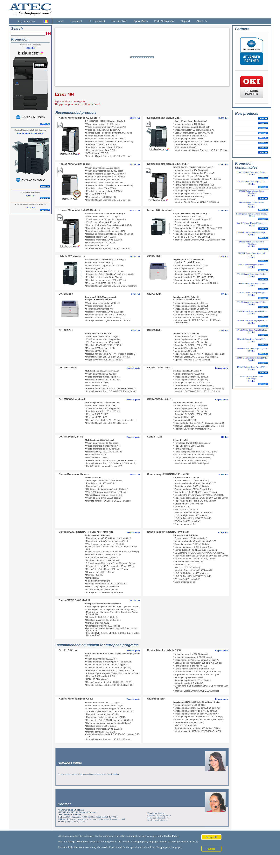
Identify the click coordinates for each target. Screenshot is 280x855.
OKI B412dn (154, 256)
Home (60, 21)
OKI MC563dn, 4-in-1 (71, 436)
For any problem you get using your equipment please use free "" (89, 774)
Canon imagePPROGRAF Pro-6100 (168, 531)
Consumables (119, 21)
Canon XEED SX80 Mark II (74, 600)
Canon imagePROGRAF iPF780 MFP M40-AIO (86, 531)
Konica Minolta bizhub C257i (164, 117)
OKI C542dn (154, 330)
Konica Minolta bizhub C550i (164, 650)
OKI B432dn (66, 293)
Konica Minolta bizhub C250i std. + (79, 117)
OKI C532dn (66, 330)
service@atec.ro (161, 820)
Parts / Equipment (164, 21)
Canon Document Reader (74, 474)
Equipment (76, 21)
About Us (201, 21)
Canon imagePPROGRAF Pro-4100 (168, 474)
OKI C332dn (154, 293)
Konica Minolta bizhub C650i (76, 698)
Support (185, 21)
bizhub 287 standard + (160, 210)
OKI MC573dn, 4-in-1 (159, 399)
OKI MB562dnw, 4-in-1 (72, 399)
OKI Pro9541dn (68, 650)
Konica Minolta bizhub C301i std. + (168, 163)
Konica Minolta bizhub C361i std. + (79, 210)
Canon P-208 (154, 436)
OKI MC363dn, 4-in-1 (159, 367)
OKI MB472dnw (68, 367)
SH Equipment (97, 21)
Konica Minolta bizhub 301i (75, 163)
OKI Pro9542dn (156, 698)
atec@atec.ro (160, 813)
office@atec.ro (165, 815)
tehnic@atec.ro (163, 818)
